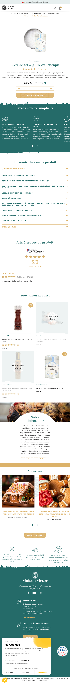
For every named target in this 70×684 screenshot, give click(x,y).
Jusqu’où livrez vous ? (35, 198)
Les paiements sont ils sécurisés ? (35, 193)
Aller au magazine (35, 535)
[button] (5, 680)
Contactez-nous (29, 617)
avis (46, 69)
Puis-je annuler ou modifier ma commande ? (35, 215)
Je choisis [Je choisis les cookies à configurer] (26, 672)
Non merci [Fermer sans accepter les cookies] (10, 672)
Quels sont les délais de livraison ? (35, 176)
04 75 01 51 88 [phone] (28, 609)
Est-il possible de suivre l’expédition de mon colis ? (35, 181)
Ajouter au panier (35, 95)
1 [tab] (32, 146)
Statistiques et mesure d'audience (17, 663)
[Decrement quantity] (19, 88)
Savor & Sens (7, 336)
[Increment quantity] (51, 88)
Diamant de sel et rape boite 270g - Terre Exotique (51, 340)
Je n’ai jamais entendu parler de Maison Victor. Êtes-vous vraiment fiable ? (35, 187)
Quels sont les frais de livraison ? (35, 210)
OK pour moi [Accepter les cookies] (42, 672)
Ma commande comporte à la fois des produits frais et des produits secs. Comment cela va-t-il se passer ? (35, 204)
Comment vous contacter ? (35, 221)
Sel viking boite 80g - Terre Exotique (49, 388)
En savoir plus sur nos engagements (35, 458)
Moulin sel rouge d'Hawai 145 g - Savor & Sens (17, 340)
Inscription (30, 637)
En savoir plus (63, 77)
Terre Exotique (35, 61)
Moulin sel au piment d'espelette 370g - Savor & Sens (17, 389)
